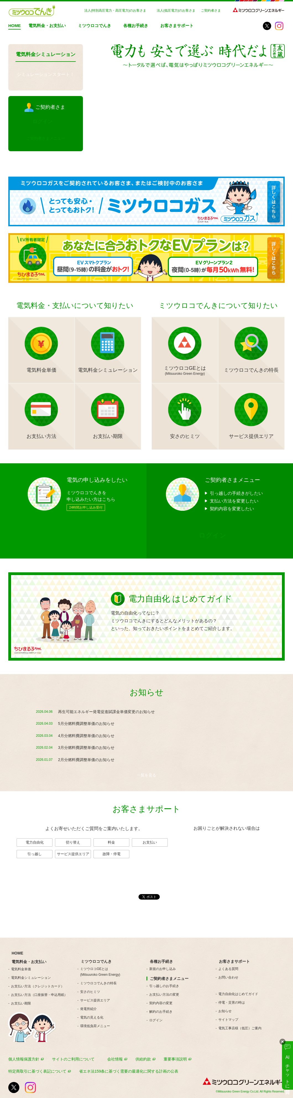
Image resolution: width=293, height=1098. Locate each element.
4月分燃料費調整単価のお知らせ (86, 735)
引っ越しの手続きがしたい (236, 493)
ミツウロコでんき (94, 25)
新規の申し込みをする (77, 534)
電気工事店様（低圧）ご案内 (239, 1028)
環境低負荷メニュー (95, 1026)
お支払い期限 (21, 1003)
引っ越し (34, 854)
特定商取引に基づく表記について (37, 1071)
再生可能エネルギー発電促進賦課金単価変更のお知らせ (106, 711)
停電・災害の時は (231, 1002)
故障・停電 (112, 854)
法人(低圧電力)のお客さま (176, 10)
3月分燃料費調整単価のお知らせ (86, 747)
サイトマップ (228, 1020)
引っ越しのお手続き (164, 986)
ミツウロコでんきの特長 (98, 983)
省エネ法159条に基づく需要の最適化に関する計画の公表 (128, 1071)
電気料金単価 (21, 969)
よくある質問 (228, 969)
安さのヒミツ (90, 992)
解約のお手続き (160, 1012)
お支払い (150, 842)
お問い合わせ (226, 847)
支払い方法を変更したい (234, 501)
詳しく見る (124, 639)
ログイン (156, 1020)
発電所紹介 (88, 1009)
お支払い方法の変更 (164, 994)
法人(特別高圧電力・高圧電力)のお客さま (115, 10)
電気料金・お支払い (47, 25)
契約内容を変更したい (232, 508)
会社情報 (115, 1059)
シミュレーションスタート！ (45, 74)
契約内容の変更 (160, 1003)
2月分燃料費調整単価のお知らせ (86, 759)
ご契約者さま (211, 10)
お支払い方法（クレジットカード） (37, 986)
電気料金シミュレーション (31, 978)
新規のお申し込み (162, 969)
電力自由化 (35, 842)
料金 (111, 842)
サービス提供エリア (73, 854)
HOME (14, 25)
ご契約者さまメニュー (45, 138)
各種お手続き (135, 25)
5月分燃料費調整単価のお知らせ (86, 723)
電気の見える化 (91, 1017)
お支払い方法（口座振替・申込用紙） (39, 995)
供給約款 (143, 1059)
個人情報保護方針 (23, 1059)
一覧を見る (146, 775)
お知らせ (225, 1011)
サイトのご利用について (73, 1059)
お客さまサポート (176, 25)
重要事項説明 (175, 1059)
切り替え (73, 842)
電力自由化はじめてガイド (238, 994)
